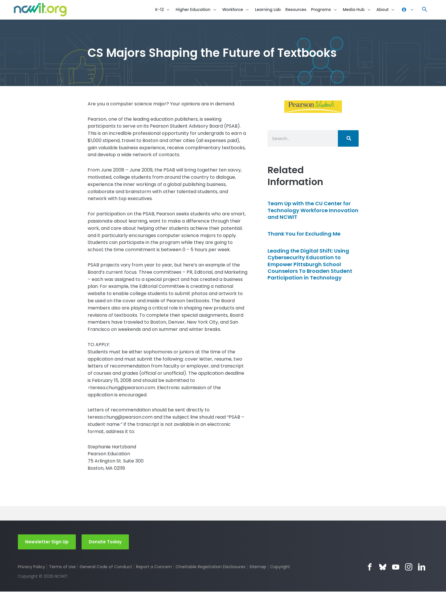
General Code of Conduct (106, 568)
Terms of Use (62, 568)
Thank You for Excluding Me (304, 235)
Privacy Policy (31, 568)
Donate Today (105, 543)
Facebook (369, 568)
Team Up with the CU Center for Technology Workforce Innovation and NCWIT (313, 211)
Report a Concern (154, 568)
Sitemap (258, 568)
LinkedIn (421, 568)
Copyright (281, 568)
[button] (424, 10)
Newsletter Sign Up (47, 543)
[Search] (348, 139)
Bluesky (382, 568)
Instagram (408, 568)
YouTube (395, 568)
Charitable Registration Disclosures (211, 568)
